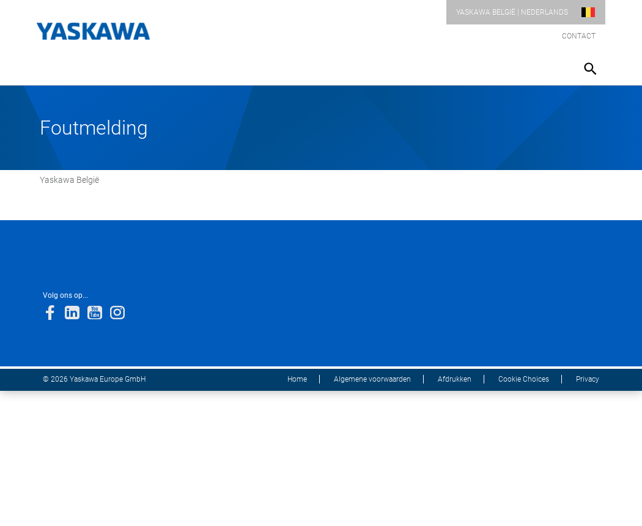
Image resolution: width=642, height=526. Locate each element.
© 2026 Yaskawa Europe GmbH (94, 379)
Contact (579, 36)
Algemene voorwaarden (372, 379)
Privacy (587, 379)
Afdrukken (454, 379)
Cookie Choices (523, 379)
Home (297, 379)
